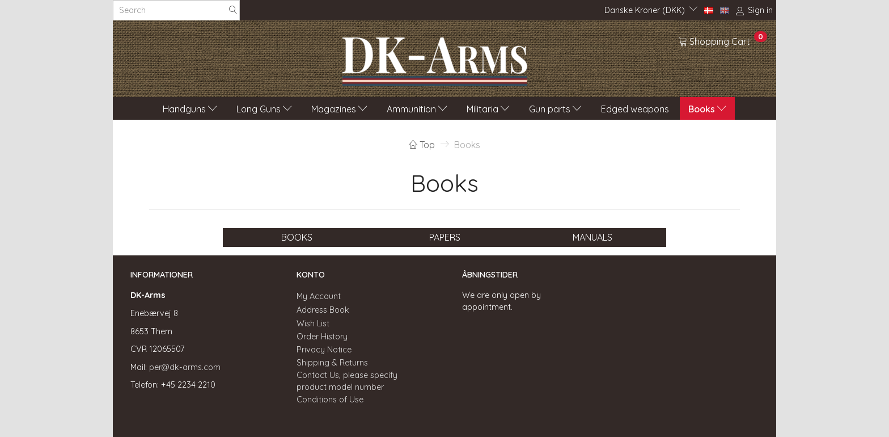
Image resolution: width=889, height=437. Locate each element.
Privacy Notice (324, 349)
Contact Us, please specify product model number (347, 381)
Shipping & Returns (332, 363)
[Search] (233, 10)
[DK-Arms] (434, 58)
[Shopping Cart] (723, 41)
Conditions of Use (330, 399)
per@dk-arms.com (185, 367)
